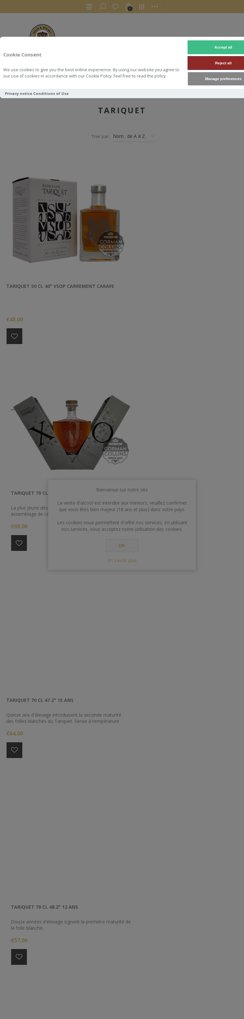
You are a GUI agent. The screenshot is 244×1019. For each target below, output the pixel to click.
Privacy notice (18, 93)
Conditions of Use (51, 93)
